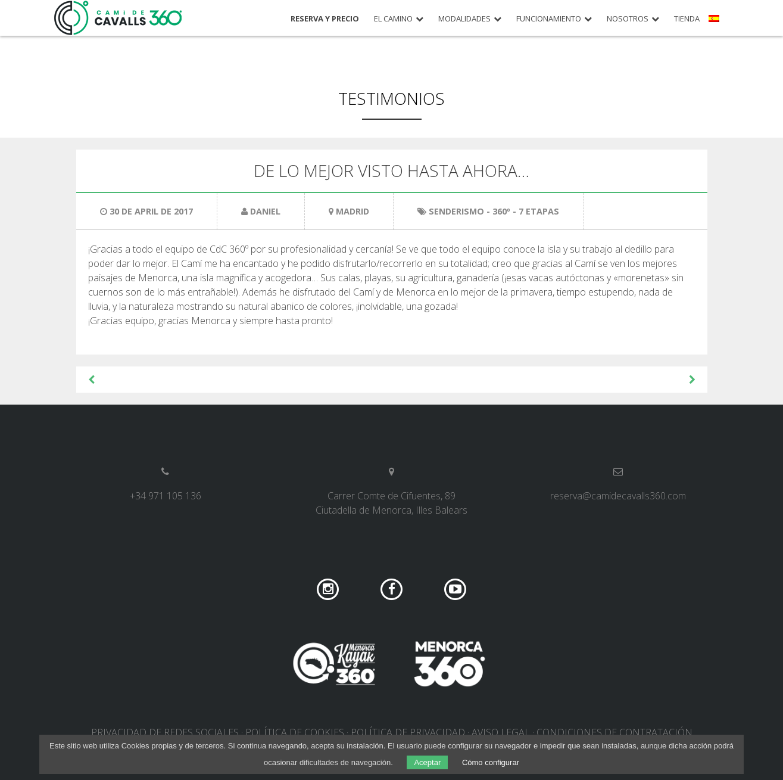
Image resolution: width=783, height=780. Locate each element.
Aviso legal (501, 732)
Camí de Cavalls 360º (118, 18)
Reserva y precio (325, 19)
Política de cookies (294, 732)
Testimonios (391, 98)
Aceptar (427, 762)
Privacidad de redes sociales (165, 732)
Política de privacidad (408, 732)
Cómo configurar (490, 762)
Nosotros (627, 19)
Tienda (687, 19)
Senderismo (456, 211)
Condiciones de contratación (614, 732)
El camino (393, 19)
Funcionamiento (548, 19)
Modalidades (464, 19)
